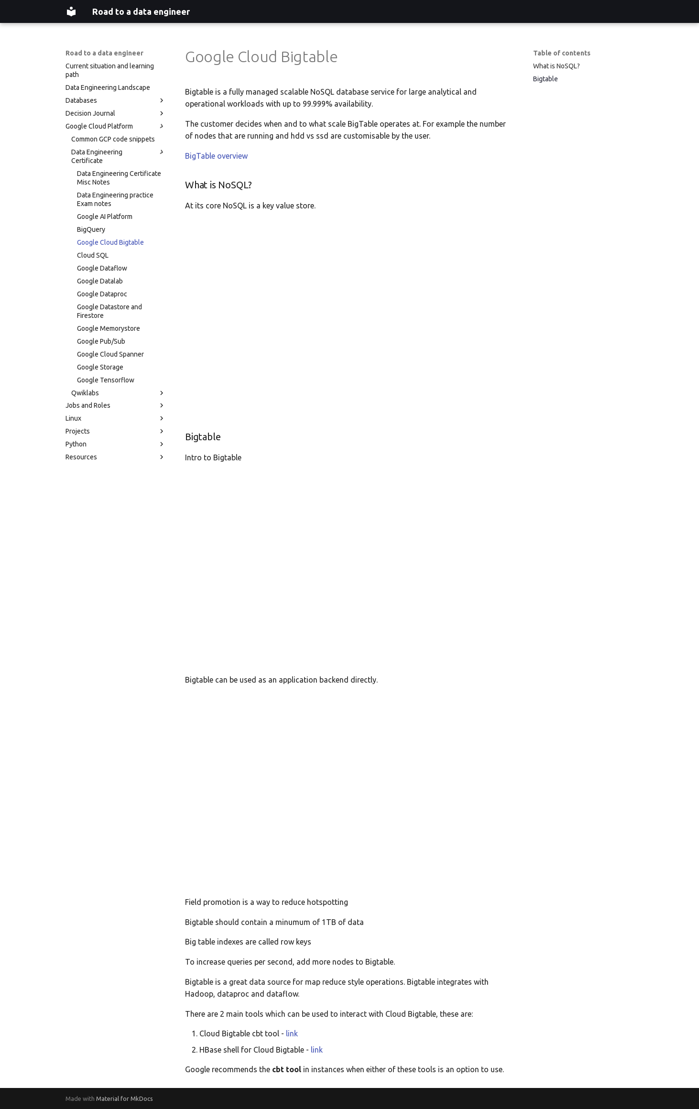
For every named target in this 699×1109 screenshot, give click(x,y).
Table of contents (561, 53)
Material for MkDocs (124, 1098)
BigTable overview (216, 156)
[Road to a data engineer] (71, 11)
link (292, 1033)
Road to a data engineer (104, 53)
